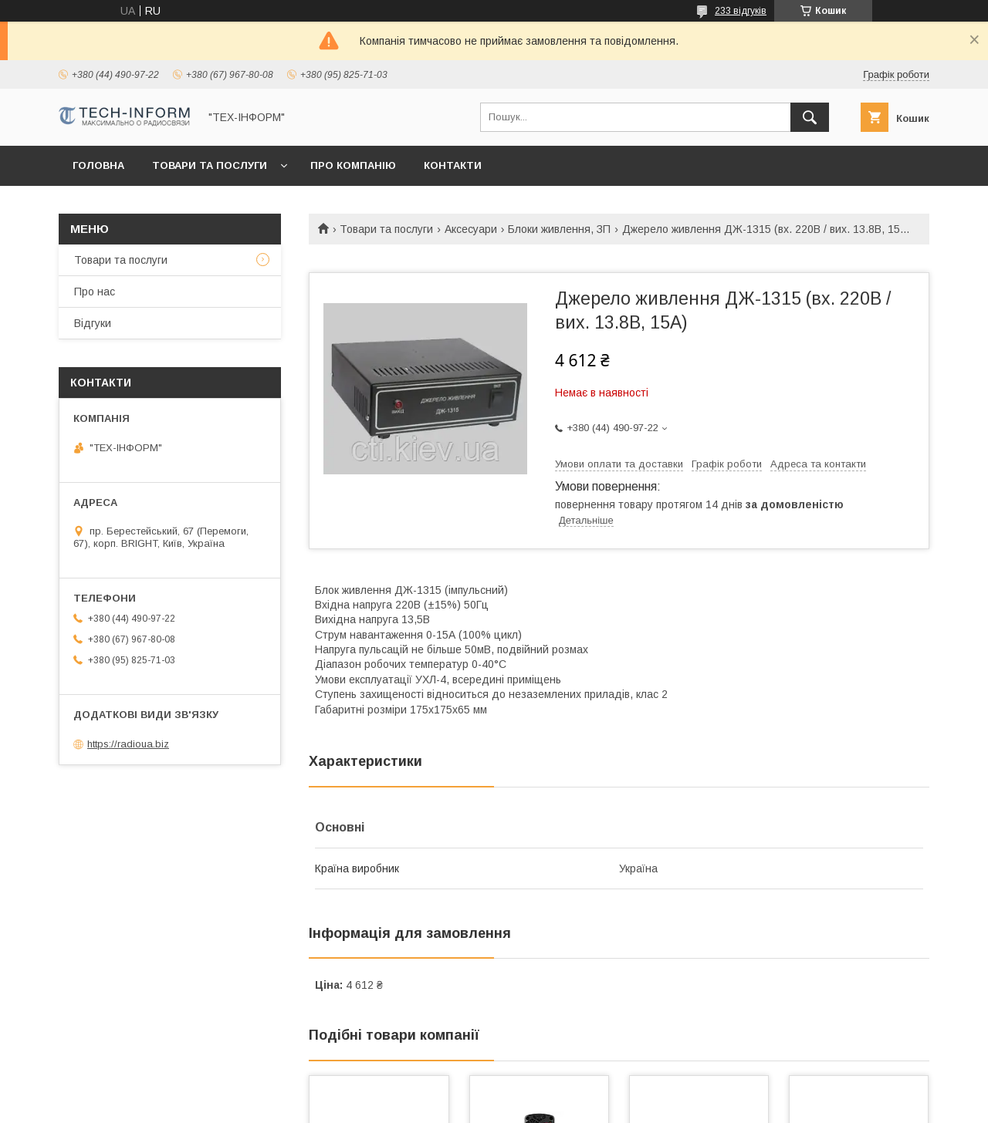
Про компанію (353, 165)
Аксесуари (471, 229)
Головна (98, 165)
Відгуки (92, 323)
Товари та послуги (209, 165)
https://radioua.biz (128, 744)
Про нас (94, 291)
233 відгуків (740, 10)
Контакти (453, 165)
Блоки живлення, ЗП (559, 229)
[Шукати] (809, 117)
